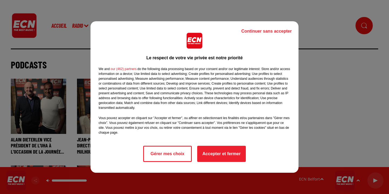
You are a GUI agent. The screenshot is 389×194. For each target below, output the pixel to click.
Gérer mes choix (167, 153)
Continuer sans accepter (266, 31)
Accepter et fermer (221, 153)
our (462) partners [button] (123, 69)
